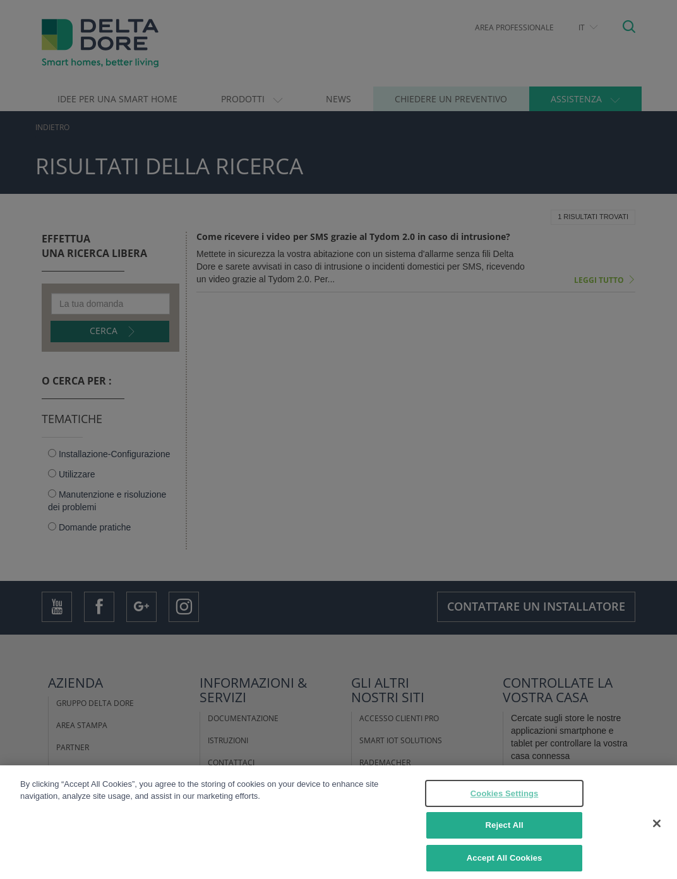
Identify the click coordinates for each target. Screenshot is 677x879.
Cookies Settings (504, 801)
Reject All (505, 834)
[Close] (657, 832)
